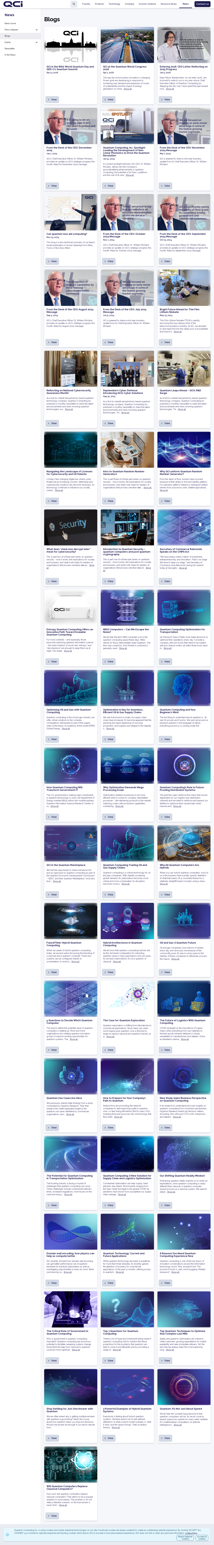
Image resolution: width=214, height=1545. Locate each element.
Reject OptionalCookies (185, 1538)
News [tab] (186, 4)
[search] (74, 4)
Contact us (202, 4)
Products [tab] (99, 4)
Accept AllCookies (202, 1538)
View (52, 99)
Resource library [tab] (169, 4)
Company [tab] (129, 4)
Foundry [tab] (86, 4)
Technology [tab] (114, 4)
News (9, 15)
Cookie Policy (191, 1533)
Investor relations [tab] (147, 4)
